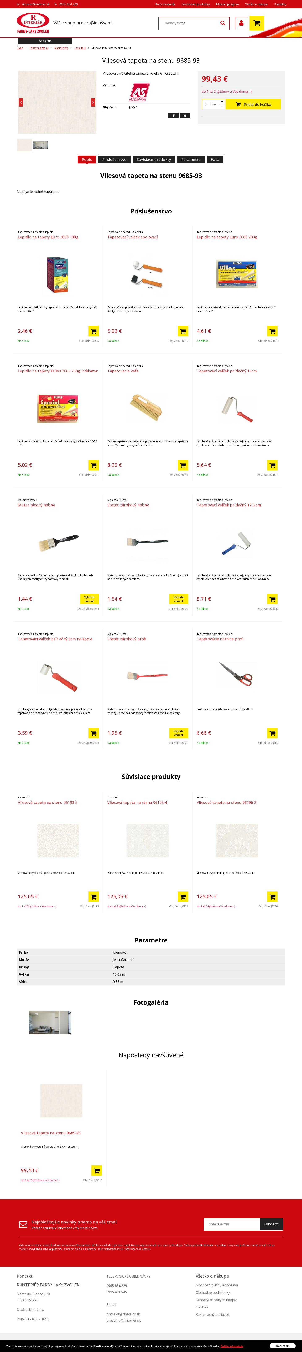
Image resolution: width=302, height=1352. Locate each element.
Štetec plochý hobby (36, 504)
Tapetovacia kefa (122, 370)
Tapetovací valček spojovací (132, 236)
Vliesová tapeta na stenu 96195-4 (137, 802)
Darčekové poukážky (195, 4)
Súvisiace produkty (154, 159)
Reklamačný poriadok (213, 1314)
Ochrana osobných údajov (216, 1299)
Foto (215, 159)
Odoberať (271, 1224)
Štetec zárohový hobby (128, 504)
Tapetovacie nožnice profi (220, 638)
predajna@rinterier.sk (123, 1320)
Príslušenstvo (114, 159)
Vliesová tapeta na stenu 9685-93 (51, 1132)
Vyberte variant (89, 599)
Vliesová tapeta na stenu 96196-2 (226, 802)
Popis (87, 159)
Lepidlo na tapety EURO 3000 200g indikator (58, 370)
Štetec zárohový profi (126, 638)
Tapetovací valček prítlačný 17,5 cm (229, 504)
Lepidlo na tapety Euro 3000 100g (48, 236)
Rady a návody (165, 4)
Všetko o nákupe (256, 4)
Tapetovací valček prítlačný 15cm (227, 370)
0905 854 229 (68, 4)
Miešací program (227, 4)
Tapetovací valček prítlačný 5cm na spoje (55, 638)
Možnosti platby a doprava (217, 1285)
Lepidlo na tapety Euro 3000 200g (227, 236)
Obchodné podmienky (213, 1292)
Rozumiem (282, 1345)
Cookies (202, 1307)
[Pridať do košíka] (93, 331)
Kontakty (280, 4)
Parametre (190, 159)
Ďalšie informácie (232, 1346)
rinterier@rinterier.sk (35, 4)
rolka (213, 104)
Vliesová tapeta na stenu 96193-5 (47, 802)
